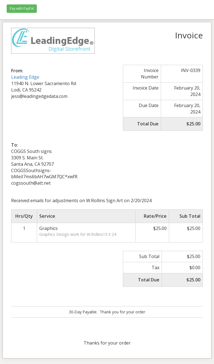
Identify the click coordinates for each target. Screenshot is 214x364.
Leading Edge (25, 77)
